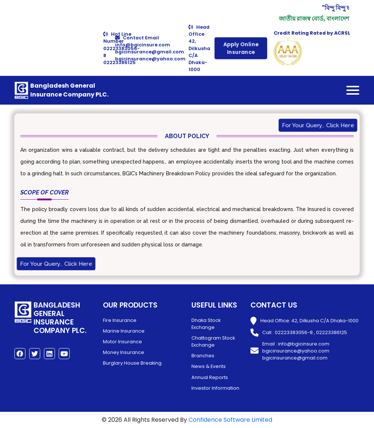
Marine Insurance (124, 331)
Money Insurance (123, 352)
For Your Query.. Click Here (318, 125)
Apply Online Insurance (241, 48)
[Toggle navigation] (353, 90)
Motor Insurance (122, 341)
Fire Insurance (119, 320)
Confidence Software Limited (230, 419)
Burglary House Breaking (132, 363)
